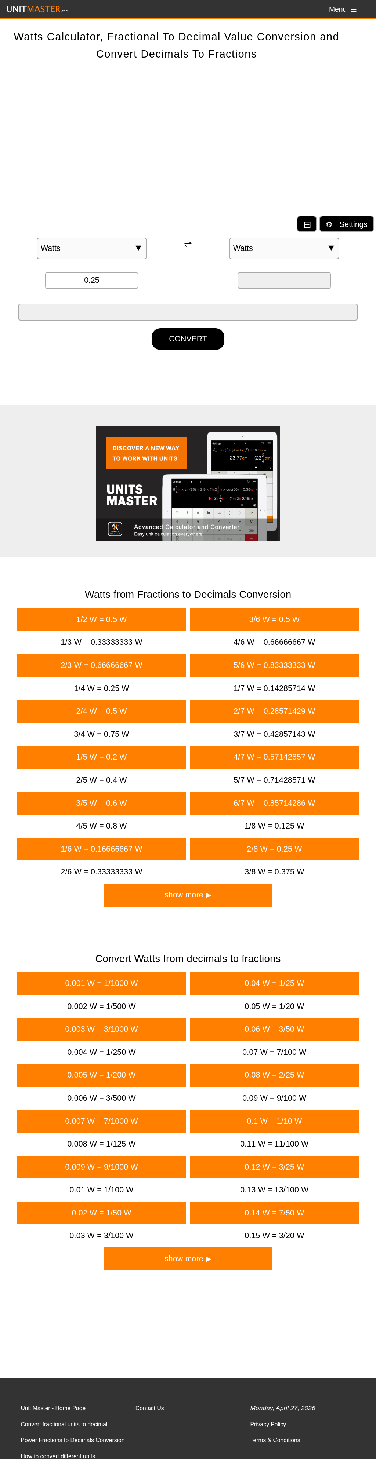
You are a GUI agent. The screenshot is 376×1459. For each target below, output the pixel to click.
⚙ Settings (347, 224)
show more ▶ (188, 895)
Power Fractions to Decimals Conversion (72, 1440)
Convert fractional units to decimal (64, 1424)
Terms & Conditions (275, 1440)
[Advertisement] (188, 145)
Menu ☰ (343, 9)
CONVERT (188, 338)
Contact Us (149, 1408)
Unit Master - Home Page (53, 1408)
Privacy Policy (268, 1424)
